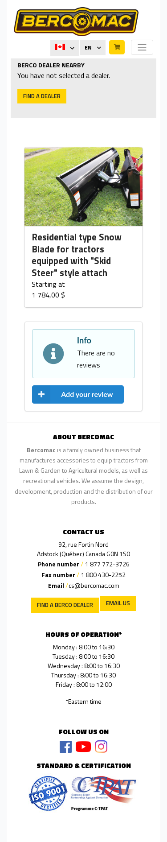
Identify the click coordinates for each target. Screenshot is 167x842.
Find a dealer (42, 95)
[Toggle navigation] (142, 47)
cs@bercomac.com (94, 585)
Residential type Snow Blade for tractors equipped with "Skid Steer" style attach (77, 255)
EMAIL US (118, 602)
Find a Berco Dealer (65, 604)
